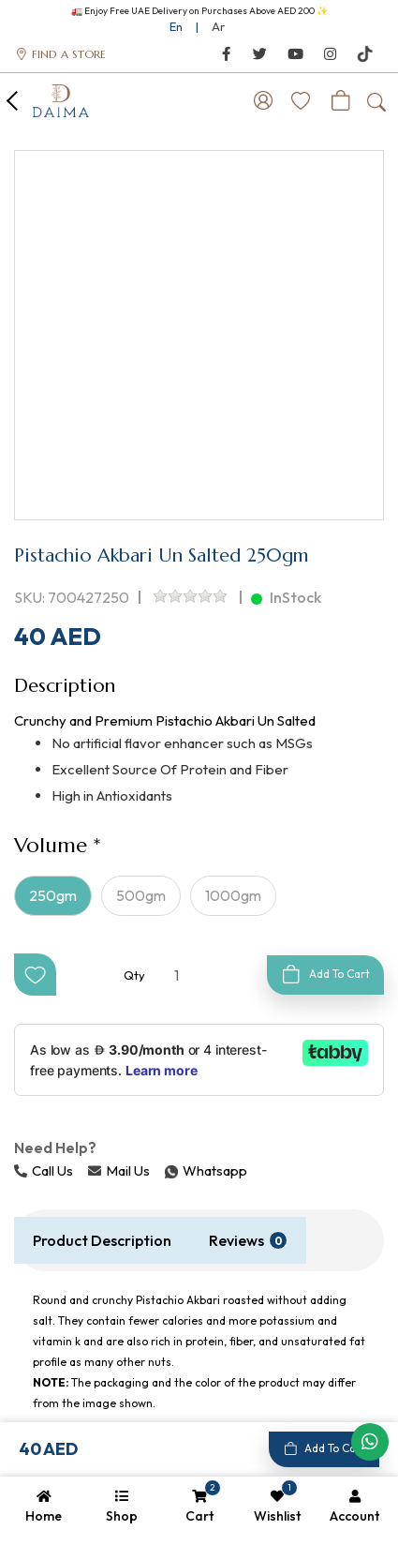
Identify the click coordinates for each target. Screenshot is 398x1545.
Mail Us (119, 1170)
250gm (53, 895)
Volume (50, 845)
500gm (141, 895)
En (176, 26)
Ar (218, 26)
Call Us (43, 1170)
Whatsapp (167, 1170)
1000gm (233, 895)
